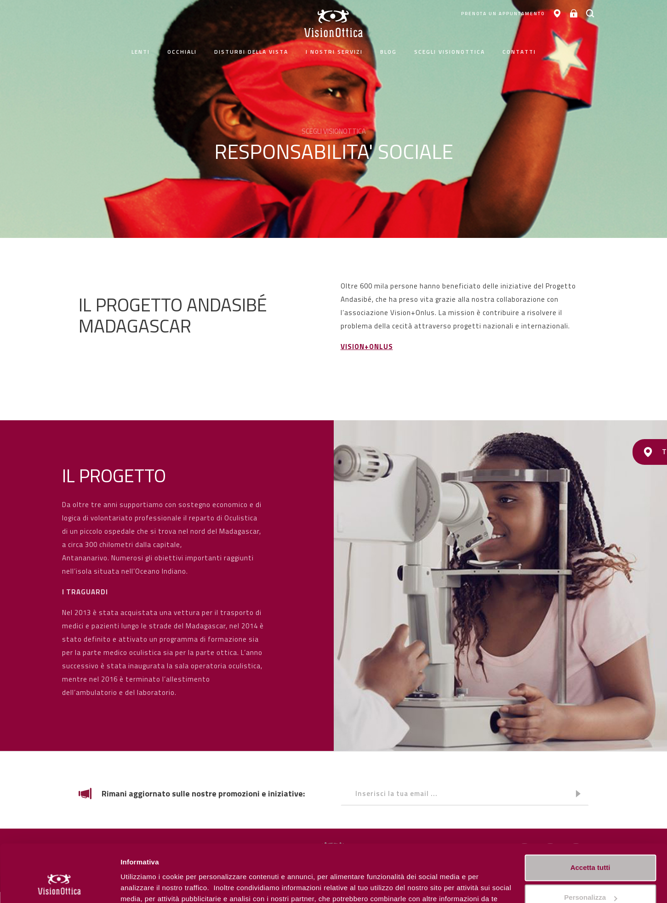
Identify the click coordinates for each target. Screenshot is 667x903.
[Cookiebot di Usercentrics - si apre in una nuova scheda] (59, 885)
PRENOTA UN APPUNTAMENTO (493, 13)
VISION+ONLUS (367, 346)
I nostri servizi (334, 51)
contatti (519, 51)
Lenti (140, 51)
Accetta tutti (590, 817)
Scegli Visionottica (449, 51)
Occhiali (182, 51)
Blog (388, 51)
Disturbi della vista (251, 51)
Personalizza (141, 885)
